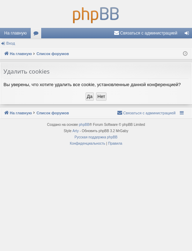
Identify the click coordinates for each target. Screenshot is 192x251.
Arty (76, 131)
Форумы (37, 34)
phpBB (84, 125)
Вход (10, 43)
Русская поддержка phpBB (95, 137)
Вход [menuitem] (188, 34)
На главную (15, 33)
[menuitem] (146, 33)
